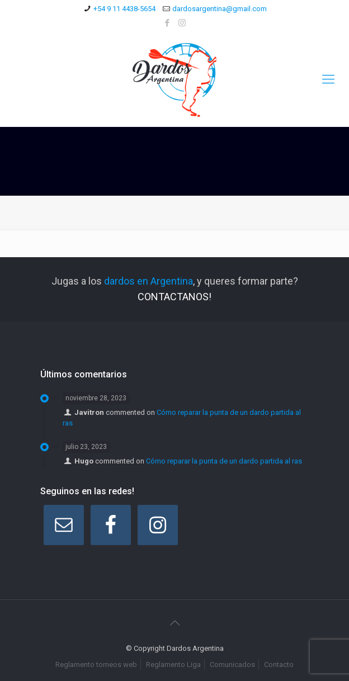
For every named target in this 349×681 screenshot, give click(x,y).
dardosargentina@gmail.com (219, 8)
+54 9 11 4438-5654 (124, 8)
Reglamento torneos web (96, 664)
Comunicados (232, 664)
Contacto (279, 664)
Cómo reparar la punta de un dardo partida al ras (224, 461)
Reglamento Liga (173, 664)
